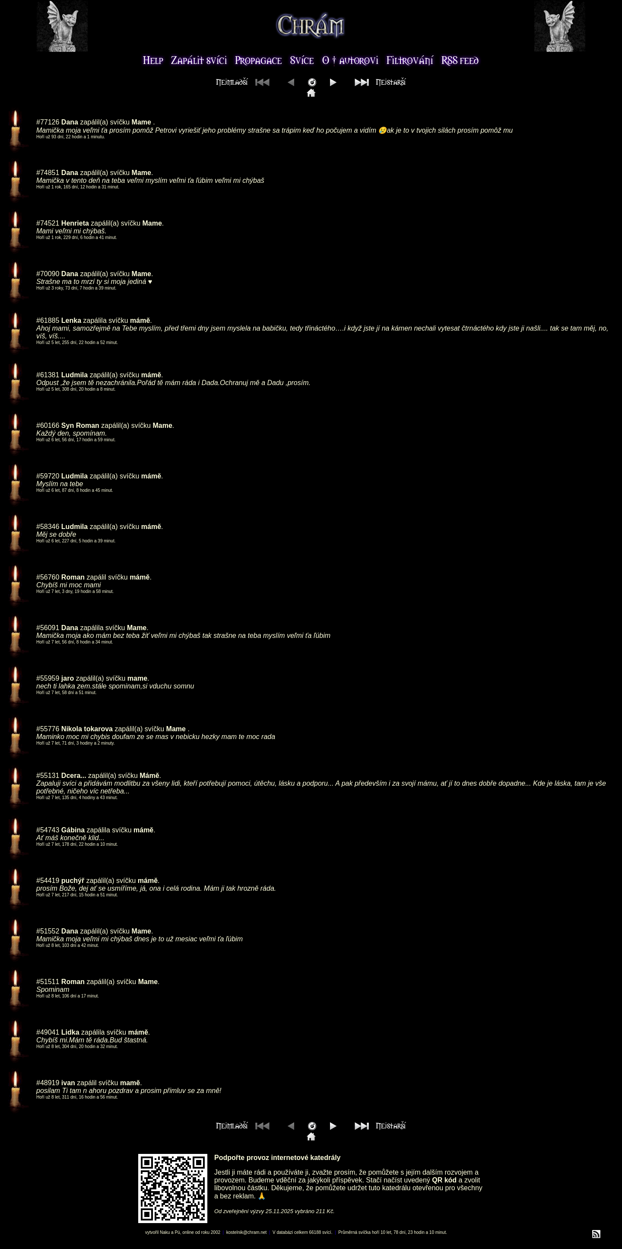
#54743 (47, 830)
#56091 (47, 627)
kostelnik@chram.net (246, 1232)
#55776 (47, 729)
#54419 (47, 880)
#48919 (47, 1083)
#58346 (47, 526)
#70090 (47, 273)
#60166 (47, 425)
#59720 (47, 476)
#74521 (47, 223)
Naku (165, 1232)
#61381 (47, 375)
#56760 (47, 577)
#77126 (47, 122)
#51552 (47, 931)
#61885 (47, 320)
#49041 (47, 1032)
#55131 (47, 775)
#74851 (47, 172)
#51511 (47, 981)
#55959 (47, 678)
